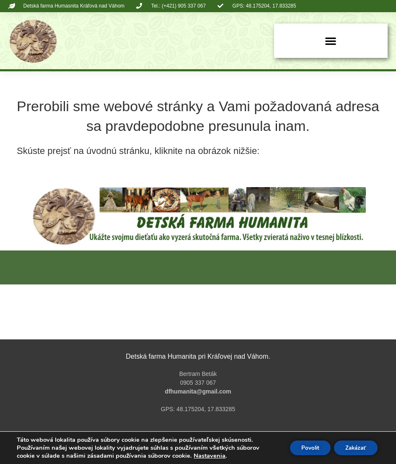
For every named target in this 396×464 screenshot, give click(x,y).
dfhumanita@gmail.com (198, 391)
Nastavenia (209, 455)
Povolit (304, 448)
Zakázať (353, 448)
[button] (330, 41)
